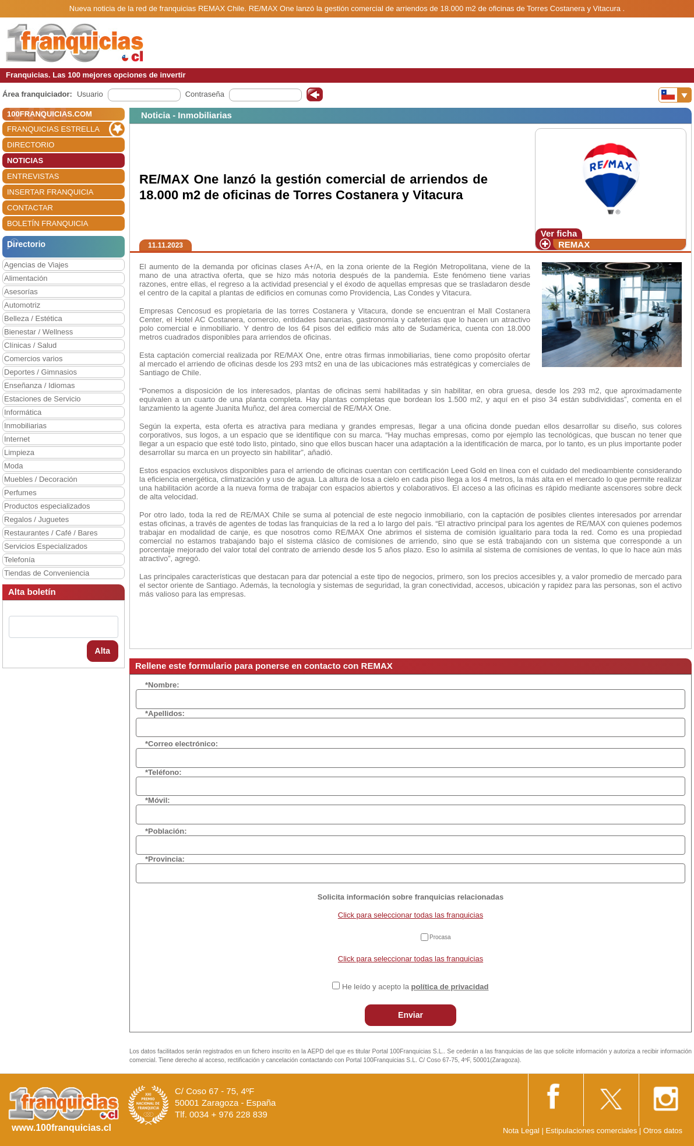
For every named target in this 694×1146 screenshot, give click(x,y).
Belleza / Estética (33, 318)
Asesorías (21, 291)
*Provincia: (165, 859)
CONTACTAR (30, 207)
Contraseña (204, 94)
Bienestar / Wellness (38, 331)
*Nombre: (162, 684)
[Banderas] (675, 95)
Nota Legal (521, 1130)
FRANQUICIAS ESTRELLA (53, 129)
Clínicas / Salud (30, 345)
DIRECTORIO (30, 144)
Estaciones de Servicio (42, 398)
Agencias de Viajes (36, 264)
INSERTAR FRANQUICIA (50, 192)
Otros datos (662, 1130)
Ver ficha (559, 233)
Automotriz (22, 305)
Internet (17, 439)
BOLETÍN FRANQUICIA (47, 223)
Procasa (440, 937)
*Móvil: (157, 800)
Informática (22, 412)
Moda (13, 465)
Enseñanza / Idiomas (39, 385)
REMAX (574, 244)
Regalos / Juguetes (36, 519)
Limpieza (19, 452)
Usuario (90, 94)
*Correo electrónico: (181, 743)
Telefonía (19, 559)
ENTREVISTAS (33, 176)
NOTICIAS (25, 160)
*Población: (166, 831)
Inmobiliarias (25, 425)
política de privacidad (450, 986)
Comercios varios (33, 358)
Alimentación (25, 278)
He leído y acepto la (415, 986)
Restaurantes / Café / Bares (50, 532)
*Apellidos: (165, 713)
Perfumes (20, 492)
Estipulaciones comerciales (592, 1130)
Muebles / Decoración (40, 479)
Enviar (410, 1015)
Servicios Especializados (45, 546)
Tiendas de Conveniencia (46, 573)
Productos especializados (47, 506)
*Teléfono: (163, 772)
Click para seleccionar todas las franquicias (410, 915)
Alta (102, 650)
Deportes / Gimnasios (40, 372)
